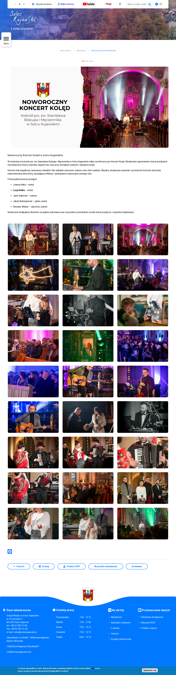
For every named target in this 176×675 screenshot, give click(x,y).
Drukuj (45, 566)
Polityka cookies (149, 628)
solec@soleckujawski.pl (25, 632)
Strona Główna (65, 51)
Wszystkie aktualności (105, 566)
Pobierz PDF (73, 566)
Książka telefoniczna (121, 639)
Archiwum (137, 566)
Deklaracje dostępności (152, 617)
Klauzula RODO (148, 622)
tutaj (92, 669)
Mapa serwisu (67, 4)
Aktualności (81, 51)
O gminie (115, 628)
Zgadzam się (149, 670)
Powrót (20, 566)
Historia (115, 633)
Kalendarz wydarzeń (121, 622)
